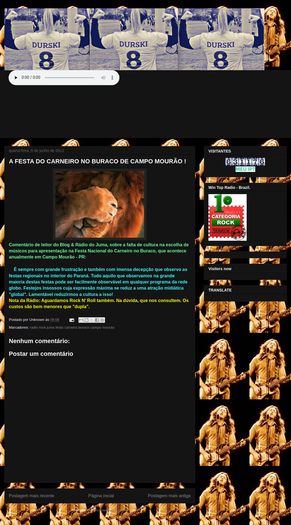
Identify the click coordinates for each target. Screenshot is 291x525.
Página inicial (101, 495)
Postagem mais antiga (169, 495)
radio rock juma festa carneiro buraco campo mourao (72, 327)
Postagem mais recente (31, 495)
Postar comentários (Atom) (106, 510)
